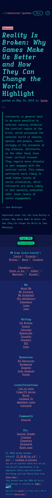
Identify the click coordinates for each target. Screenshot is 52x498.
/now (26, 309)
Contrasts (26, 405)
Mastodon (17, 274)
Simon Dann (11, 477)
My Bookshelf (26, 295)
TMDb (37, 484)
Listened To (26, 399)
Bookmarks (26, 364)
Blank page (26, 447)
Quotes (26, 374)
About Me (26, 288)
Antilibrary (26, 298)
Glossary (26, 340)
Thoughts (26, 336)
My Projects (26, 292)
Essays (26, 326)
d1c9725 (21, 491)
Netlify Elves (19, 494)
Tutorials (26, 330)
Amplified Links (26, 402)
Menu (38, 13)
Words (25, 395)
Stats (26, 347)
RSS (26, 343)
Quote (44, 100)
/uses (26, 305)
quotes (26, 13)
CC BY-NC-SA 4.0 (26, 456)
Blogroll (26, 420)
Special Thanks (26, 434)
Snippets (26, 367)
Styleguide (26, 444)
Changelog (26, 440)
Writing (13, 259)
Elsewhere (24, 267)
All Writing (26, 323)
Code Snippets (26, 371)
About (25, 259)
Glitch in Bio (17, 271)
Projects (30, 256)
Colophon (38, 259)
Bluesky (33, 274)
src (8, 460)
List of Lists (26, 388)
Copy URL (26, 238)
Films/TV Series (26, 392)
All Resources (26, 361)
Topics (17, 256)
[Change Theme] (48, 13)
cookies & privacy (26, 460)
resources (13, 13)
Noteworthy (26, 333)
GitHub (34, 271)
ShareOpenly (26, 243)
